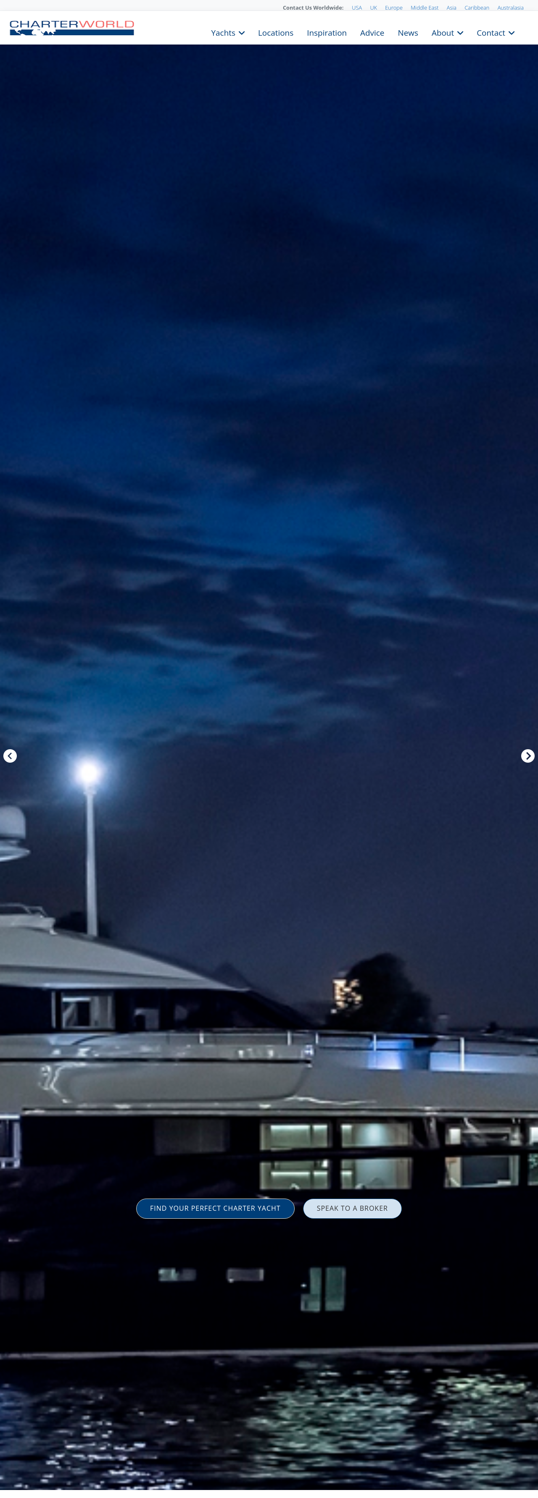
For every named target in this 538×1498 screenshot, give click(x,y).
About (443, 32)
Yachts (223, 32)
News (408, 32)
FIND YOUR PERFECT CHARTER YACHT (215, 1208)
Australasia (511, 7)
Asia (451, 7)
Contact (491, 32)
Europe (394, 7)
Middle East (424, 7)
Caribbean (476, 7)
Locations (275, 32)
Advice (372, 32)
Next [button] (528, 756)
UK (373, 7)
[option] (269, 749)
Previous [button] (10, 756)
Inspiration (327, 32)
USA (357, 7)
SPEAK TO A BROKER (352, 1208)
